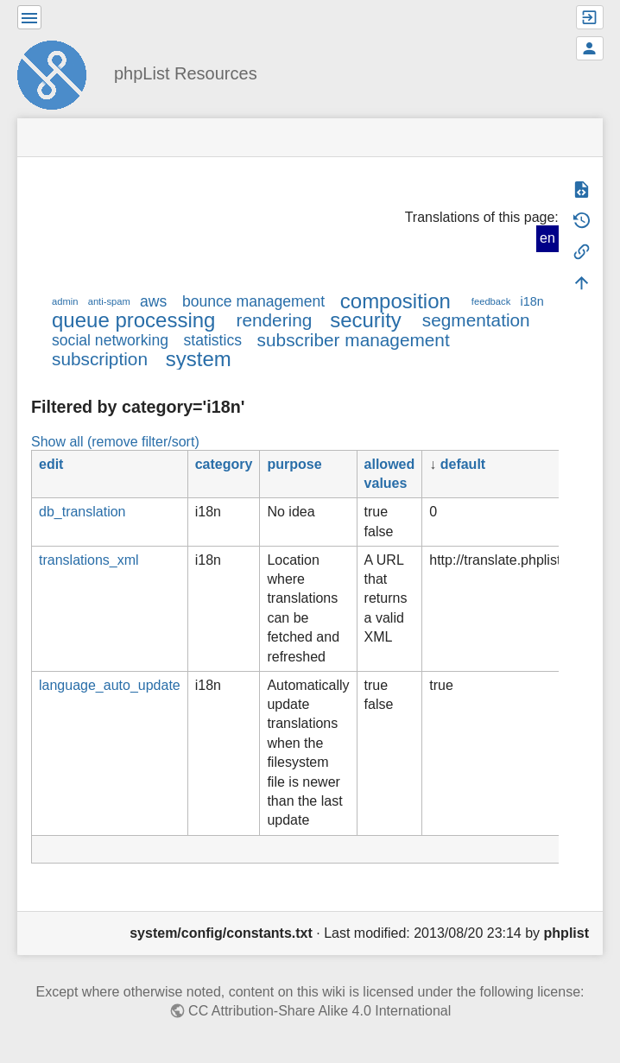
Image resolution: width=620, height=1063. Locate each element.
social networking (110, 340)
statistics (213, 340)
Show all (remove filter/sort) (115, 441)
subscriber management (353, 340)
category (224, 464)
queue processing (133, 320)
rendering (274, 320)
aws (153, 301)
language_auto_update (109, 685)
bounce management (253, 301)
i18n (531, 301)
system (198, 358)
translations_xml (89, 560)
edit (51, 464)
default (462, 464)
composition (395, 301)
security (366, 320)
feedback (490, 301)
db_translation (82, 511)
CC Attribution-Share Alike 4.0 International (319, 1010)
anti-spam (109, 301)
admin (65, 301)
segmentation (476, 320)
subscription (100, 359)
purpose (294, 464)
